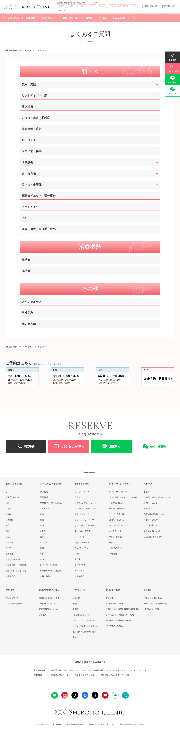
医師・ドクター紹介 (71, 17)
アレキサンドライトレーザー (86, 548)
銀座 (71, 6)
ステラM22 (79, 537)
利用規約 (57, 724)
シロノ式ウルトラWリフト (85, 508)
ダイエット (112, 6)
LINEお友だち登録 (151, 609)
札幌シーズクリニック (81, 637)
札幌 (133, 6)
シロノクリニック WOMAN (83, 620)
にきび (8, 514)
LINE (54, 695)
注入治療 (10, 542)
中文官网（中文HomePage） (84, 631)
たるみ (8, 508)
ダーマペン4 (80, 565)
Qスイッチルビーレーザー (85, 520)
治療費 (146, 491)
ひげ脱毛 (44, 491)
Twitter (95, 695)
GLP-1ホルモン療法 (48, 565)
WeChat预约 (172, 93)
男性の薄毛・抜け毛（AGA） (51, 503)
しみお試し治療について (153, 537)
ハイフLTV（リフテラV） (84, 503)
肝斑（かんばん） (12, 497)
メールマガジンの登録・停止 (155, 603)
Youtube (105, 695)
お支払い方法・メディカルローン (156, 497)
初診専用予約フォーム (48, 609)
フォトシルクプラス (82, 531)
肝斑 (42, 520)
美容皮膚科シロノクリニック (20, 51)
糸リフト (9, 548)
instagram (64, 695)
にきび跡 (9, 520)
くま (7, 531)
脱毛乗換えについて (151, 531)
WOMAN (102, 6)
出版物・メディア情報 (114, 603)
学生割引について (151, 520)
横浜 (82, 6)
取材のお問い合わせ (168, 7)
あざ (42, 559)
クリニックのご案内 (117, 525)
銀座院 (75, 603)
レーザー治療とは (116, 514)
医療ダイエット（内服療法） (51, 570)
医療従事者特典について (154, 514)
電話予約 (172, 60)
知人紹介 (147, 508)
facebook (85, 695)
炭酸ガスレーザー (82, 542)
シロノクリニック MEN (81, 615)
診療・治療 (30, 17)
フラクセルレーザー (83, 514)
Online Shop (125, 695)
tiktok (74, 695)
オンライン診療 (115, 531)
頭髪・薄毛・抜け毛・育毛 (16, 570)
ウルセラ (78, 497)
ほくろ (8, 537)
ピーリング (79, 570)
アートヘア (44, 508)
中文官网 (123, 6)
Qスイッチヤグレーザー (84, 525)
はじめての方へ (12, 598)
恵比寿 (61, 6)
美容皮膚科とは (115, 503)
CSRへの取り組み (116, 520)
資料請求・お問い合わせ (150, 7)
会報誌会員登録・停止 (152, 598)
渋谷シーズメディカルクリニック (85, 626)
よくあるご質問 (119, 17)
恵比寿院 (76, 598)
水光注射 (78, 559)
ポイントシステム (150, 503)
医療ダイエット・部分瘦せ (16, 565)
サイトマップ (42, 724)
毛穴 (8, 525)
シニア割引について (151, 525)
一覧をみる (10, 576)
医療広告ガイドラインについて (101, 724)
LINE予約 (172, 82)
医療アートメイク (13, 559)
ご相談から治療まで (14, 603)
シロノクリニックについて (119, 491)
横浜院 (75, 609)
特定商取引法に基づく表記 (131, 724)
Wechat (115, 695)
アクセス (102, 17)
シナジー (78, 554)
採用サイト (61, 10)
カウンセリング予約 (172, 71)
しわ (7, 503)
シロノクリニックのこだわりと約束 (123, 497)
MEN (92, 6)
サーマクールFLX (82, 491)
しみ (7, 491)
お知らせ (109, 598)
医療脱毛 (10, 554)
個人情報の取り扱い (75, 724)
